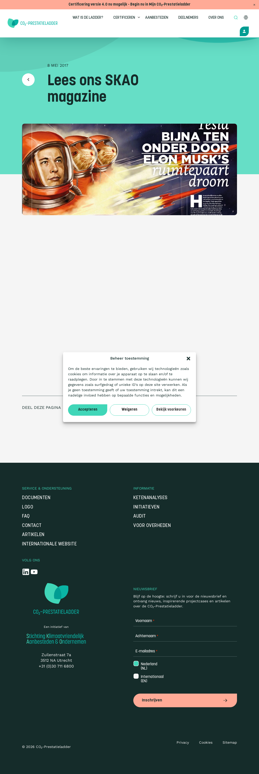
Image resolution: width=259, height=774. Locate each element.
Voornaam (145, 622)
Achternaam (146, 637)
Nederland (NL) (148, 667)
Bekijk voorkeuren (171, 410)
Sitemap (230, 742)
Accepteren (87, 410)
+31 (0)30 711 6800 (56, 666)
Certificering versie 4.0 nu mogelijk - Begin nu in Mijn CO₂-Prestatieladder (129, 5)
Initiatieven (146, 507)
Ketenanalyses (150, 498)
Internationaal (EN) (152, 680)
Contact (32, 526)
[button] (188, 358)
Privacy (183, 742)
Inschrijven (185, 701)
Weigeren (129, 410)
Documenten (36, 498)
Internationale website (49, 544)
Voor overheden (152, 526)
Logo (27, 507)
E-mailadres (146, 652)
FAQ (26, 517)
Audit (139, 517)
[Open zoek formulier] (236, 18)
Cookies (205, 742)
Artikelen (33, 535)
